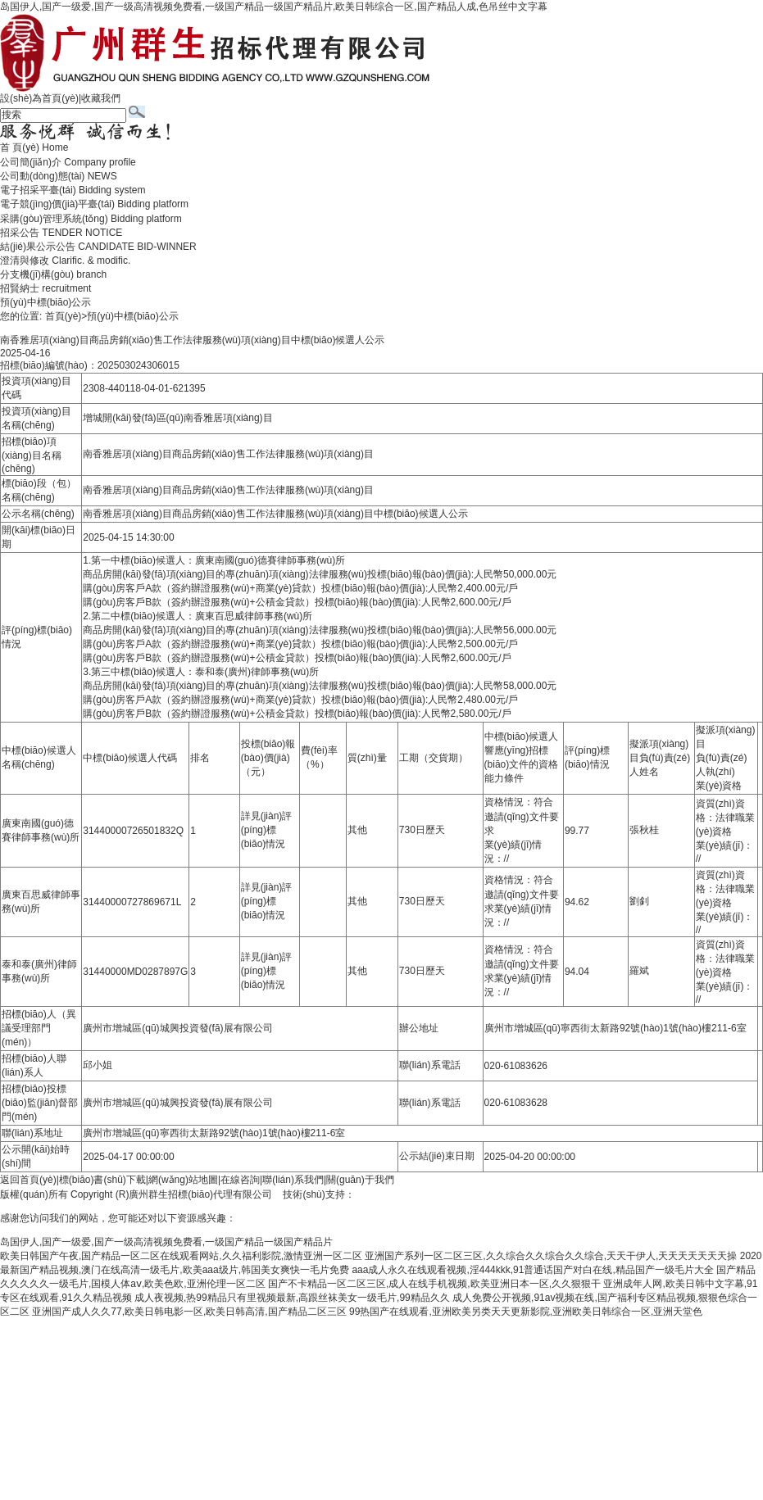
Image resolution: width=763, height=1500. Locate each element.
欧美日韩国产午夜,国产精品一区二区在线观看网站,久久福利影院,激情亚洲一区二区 (181, 1256)
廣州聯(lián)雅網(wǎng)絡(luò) (420, 1194)
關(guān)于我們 (360, 1179)
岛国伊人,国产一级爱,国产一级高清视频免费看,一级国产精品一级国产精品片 (166, 1242)
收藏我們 (100, 98)
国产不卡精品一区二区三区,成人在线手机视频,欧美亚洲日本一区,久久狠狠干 (434, 1283)
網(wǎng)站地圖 (183, 1179)
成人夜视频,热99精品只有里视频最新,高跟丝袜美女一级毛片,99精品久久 (292, 1297)
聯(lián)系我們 (293, 1179)
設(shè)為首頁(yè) (39, 98)
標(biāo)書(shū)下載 (102, 1179)
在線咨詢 (240, 1179)
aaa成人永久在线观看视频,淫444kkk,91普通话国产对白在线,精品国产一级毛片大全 (532, 1270)
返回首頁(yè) (28, 1179)
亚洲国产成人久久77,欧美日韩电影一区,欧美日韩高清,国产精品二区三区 (189, 1311)
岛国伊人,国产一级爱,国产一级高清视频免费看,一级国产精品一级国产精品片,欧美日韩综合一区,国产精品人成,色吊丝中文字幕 (273, 6)
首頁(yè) (63, 316)
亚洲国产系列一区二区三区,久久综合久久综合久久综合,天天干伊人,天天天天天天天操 (551, 1256)
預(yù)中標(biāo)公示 (45, 302)
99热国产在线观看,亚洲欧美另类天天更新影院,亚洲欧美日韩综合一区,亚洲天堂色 (525, 1311)
